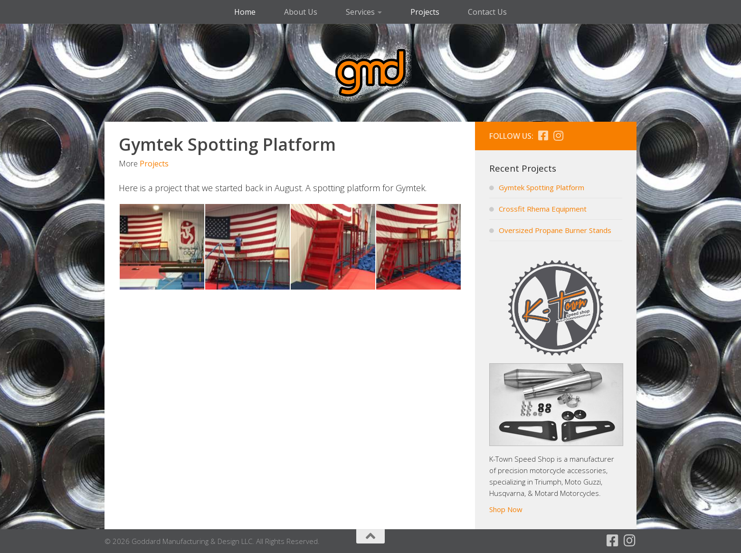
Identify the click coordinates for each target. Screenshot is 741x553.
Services (360, 12)
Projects (424, 12)
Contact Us (487, 12)
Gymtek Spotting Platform (541, 187)
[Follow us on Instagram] (558, 135)
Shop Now (505, 509)
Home (245, 12)
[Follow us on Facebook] (543, 135)
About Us (300, 12)
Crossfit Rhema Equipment (543, 208)
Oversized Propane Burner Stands (555, 230)
